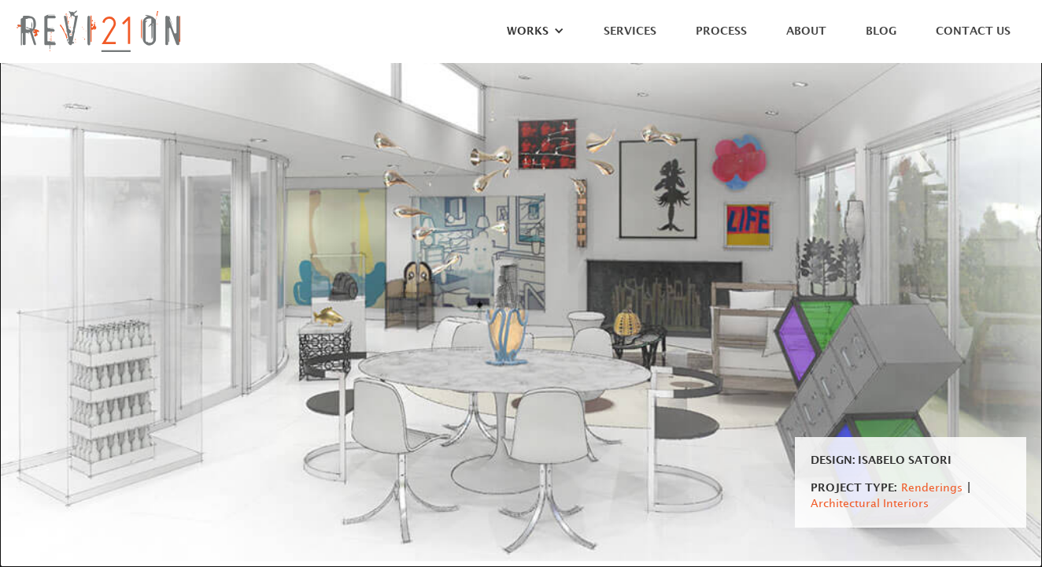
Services (630, 31)
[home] (98, 31)
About (806, 31)
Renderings (932, 488)
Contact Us (973, 31)
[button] (527, 35)
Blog (881, 31)
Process (721, 31)
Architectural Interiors (870, 503)
